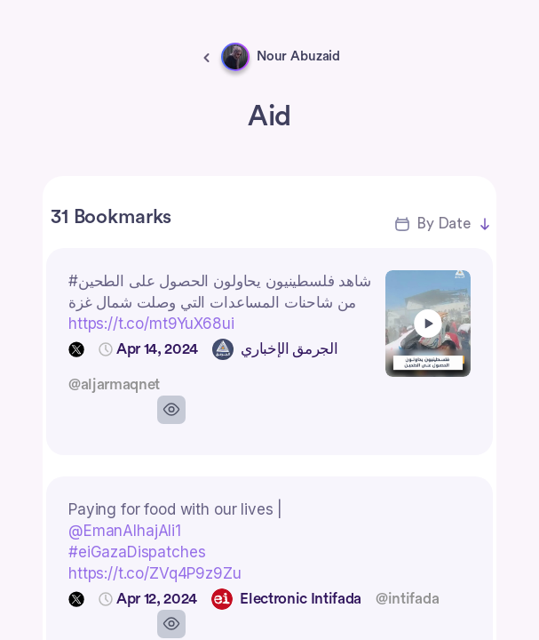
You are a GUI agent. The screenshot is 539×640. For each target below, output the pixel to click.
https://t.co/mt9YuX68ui (151, 323)
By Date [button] (443, 223)
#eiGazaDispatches (136, 552)
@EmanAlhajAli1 (124, 531)
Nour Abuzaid (298, 56)
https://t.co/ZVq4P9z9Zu (155, 573)
